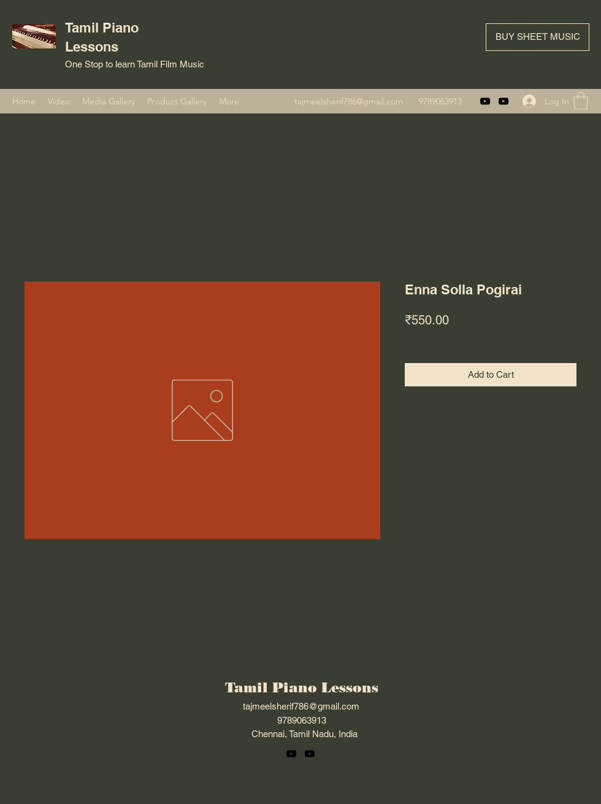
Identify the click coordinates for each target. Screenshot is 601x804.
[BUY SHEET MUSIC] (537, 37)
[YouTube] (485, 101)
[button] (580, 101)
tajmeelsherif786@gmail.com (348, 101)
